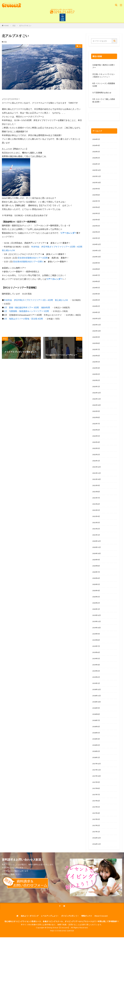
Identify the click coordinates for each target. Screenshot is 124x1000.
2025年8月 (96, 198)
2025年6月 (96, 212)
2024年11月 (97, 257)
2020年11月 (97, 572)
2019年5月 (96, 691)
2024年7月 (96, 284)
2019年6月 (96, 684)
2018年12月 (97, 723)
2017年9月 (96, 822)
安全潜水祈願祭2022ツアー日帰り (28, 261)
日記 (13, 25)
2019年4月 (96, 697)
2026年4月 (96, 146)
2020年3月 (96, 625)
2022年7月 (96, 441)
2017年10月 (97, 815)
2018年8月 (96, 750)
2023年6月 (96, 369)
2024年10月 (97, 264)
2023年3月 (96, 389)
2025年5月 (96, 218)
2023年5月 (96, 376)
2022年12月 (97, 408)
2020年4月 (96, 618)
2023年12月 (97, 330)
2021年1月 (96, 559)
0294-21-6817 (64, 12)
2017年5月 (96, 848)
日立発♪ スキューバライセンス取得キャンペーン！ (103, 75)
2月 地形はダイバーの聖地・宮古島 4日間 (23, 318)
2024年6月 (96, 290)
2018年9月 (96, 743)
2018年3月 (96, 782)
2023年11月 (97, 336)
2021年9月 (96, 507)
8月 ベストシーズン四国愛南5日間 (103, 84)
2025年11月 (97, 179)
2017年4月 (96, 855)
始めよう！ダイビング (30, 959)
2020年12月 (97, 566)
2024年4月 (96, 303)
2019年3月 (96, 704)
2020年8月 (96, 592)
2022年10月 (97, 422)
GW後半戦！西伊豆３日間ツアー (103, 66)
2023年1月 (96, 402)
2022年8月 (96, 435)
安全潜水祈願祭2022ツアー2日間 (33, 257)
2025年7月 (96, 205)
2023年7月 (96, 362)
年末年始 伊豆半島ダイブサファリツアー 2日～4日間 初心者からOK (36, 300)
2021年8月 (96, 513)
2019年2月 (96, 710)
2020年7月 (96, 599)
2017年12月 (97, 802)
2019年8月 (96, 671)
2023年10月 (97, 343)
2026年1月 (96, 166)
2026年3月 (96, 153)
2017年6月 (96, 841)
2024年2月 (96, 317)
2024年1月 (96, 323)
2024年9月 (96, 271)
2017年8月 (96, 828)
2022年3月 (96, 467)
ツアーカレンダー (68, 233)
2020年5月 (96, 612)
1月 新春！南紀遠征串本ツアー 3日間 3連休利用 (27, 307)
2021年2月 (96, 553)
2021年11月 (97, 494)
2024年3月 (96, 310)
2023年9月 (96, 349)
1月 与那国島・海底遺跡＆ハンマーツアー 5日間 (26, 311)
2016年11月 (97, 887)
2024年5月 (96, 297)
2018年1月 (96, 795)
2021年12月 (97, 487)
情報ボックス (86, 959)
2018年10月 (97, 736)
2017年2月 (96, 868)
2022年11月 (97, 415)
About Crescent (101, 959)
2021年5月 (96, 533)
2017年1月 (96, 874)
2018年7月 (96, 756)
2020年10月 (97, 579)
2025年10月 (97, 185)
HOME (6, 25)
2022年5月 (96, 454)
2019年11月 (97, 651)
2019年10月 (97, 658)
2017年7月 (96, 835)
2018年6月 (96, 763)
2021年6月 (96, 526)
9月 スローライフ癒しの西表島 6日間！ (103, 100)
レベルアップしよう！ (50, 959)
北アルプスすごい (25, 25)
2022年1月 (96, 481)
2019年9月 (96, 664)
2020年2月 (96, 631)
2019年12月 (97, 645)
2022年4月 (96, 461)
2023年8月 (96, 356)
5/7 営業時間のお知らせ (101, 92)
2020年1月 (96, 638)
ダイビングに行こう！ (70, 959)
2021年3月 (96, 546)
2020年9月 (96, 586)
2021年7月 (96, 520)
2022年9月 (96, 428)
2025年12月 (97, 172)
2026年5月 (96, 139)
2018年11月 (97, 730)
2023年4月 (96, 382)
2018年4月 (96, 776)
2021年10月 (97, 500)
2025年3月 (96, 231)
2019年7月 (96, 677)
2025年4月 (96, 225)
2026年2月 (96, 159)
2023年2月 (96, 395)
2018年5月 (96, 769)
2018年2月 (96, 789)
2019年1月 (96, 717)
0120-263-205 (99, 117)
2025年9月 (96, 192)
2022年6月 (96, 448)
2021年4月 (96, 540)
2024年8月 (96, 277)
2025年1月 (96, 244)
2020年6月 (96, 605)
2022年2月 (96, 474)
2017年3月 (96, 861)
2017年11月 (97, 809)
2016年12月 (97, 881)
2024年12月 (97, 251)
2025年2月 (96, 238)
